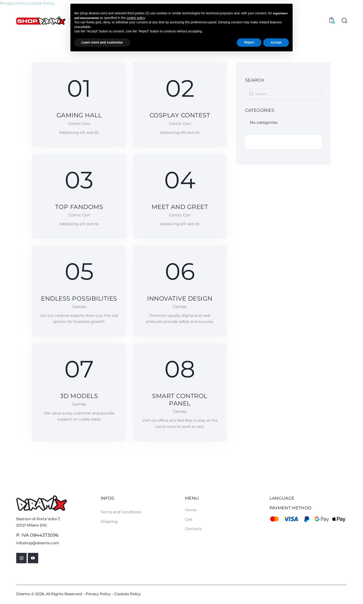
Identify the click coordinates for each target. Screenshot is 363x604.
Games (79, 307)
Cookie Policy (41, 3)
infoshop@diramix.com (37, 544)
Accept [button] (276, 42)
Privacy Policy (13, 3)
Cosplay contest (179, 115)
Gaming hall (79, 115)
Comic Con (79, 123)
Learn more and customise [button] (102, 42)
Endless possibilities (79, 298)
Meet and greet (179, 207)
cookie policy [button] (136, 18)
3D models (79, 396)
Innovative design (180, 298)
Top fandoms (79, 207)
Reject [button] (249, 42)
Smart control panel (179, 400)
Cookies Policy (127, 595)
